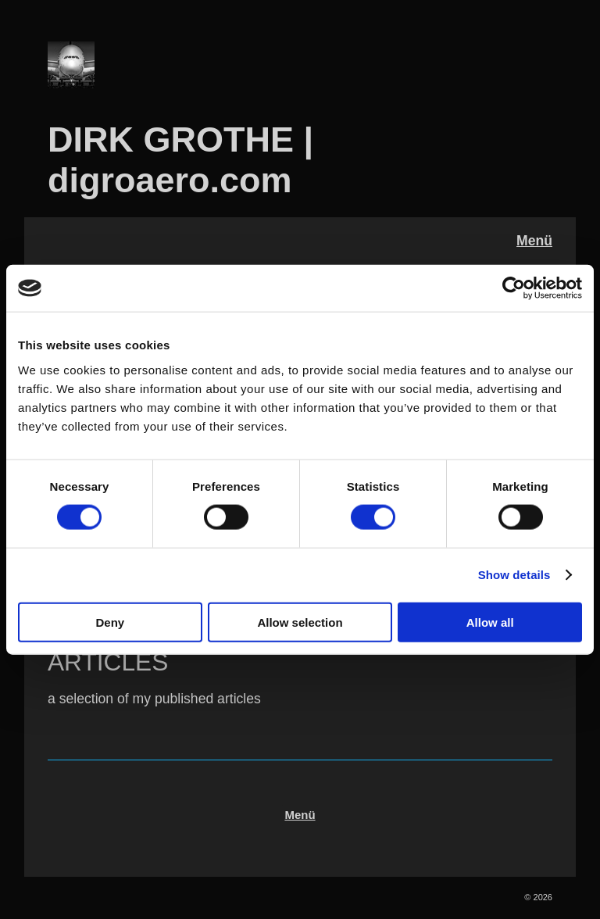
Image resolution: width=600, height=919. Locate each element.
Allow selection (299, 621)
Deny (109, 621)
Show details (514, 574)
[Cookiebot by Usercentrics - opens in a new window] (513, 288)
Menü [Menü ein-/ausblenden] (534, 241)
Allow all (490, 621)
